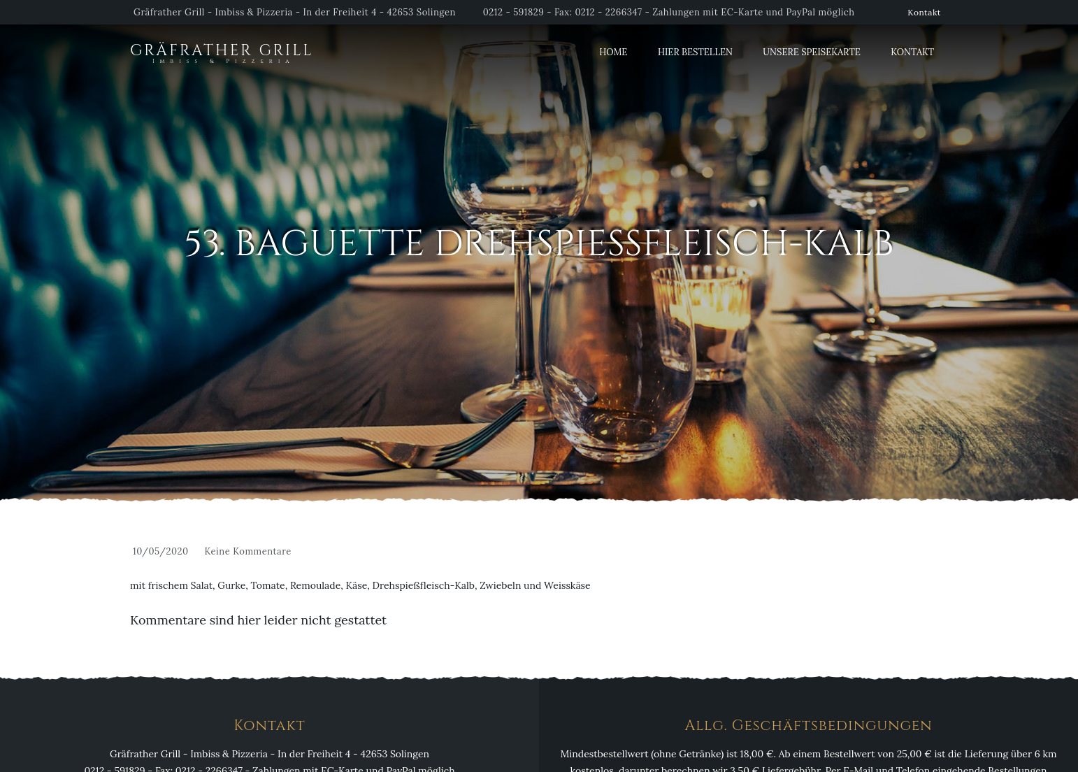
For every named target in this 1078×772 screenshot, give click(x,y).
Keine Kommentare (247, 551)
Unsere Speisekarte (811, 52)
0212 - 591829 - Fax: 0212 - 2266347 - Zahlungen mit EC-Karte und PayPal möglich (669, 12)
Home (613, 52)
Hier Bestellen (695, 52)
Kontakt (924, 12)
